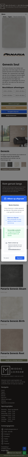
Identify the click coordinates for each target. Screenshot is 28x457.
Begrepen (20, 258)
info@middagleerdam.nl (14, 249)
